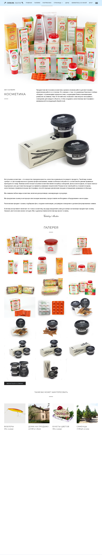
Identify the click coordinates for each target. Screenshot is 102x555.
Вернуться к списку (15, 383)
